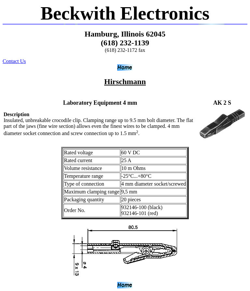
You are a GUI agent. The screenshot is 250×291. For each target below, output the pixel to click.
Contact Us (14, 61)
